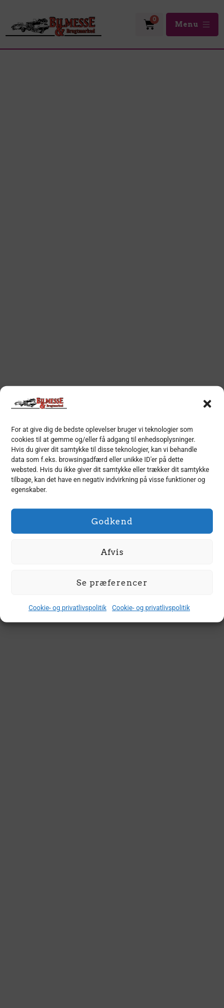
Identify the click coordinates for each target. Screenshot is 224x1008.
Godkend (112, 521)
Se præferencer (112, 582)
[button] (207, 404)
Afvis (112, 552)
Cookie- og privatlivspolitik (67, 608)
